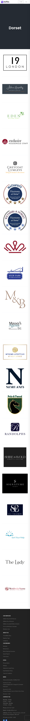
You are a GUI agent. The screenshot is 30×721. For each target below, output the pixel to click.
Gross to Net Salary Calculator (10, 626)
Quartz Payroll (6, 654)
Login (20, 2)
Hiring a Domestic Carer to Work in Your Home (13, 691)
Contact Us (5, 641)
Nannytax (5, 646)
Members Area (6, 629)
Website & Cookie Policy (8, 668)
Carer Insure (6, 656)
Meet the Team (6, 638)
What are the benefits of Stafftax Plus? (11, 680)
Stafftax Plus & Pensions (8, 621)
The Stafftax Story (7, 635)
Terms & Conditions (7, 673)
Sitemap (5, 665)
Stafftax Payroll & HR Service (9, 619)
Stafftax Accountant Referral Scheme (11, 624)
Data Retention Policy (8, 671)
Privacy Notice (6, 663)
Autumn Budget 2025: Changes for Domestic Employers (13, 685)
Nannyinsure (6, 649)
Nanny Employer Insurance (9, 651)
